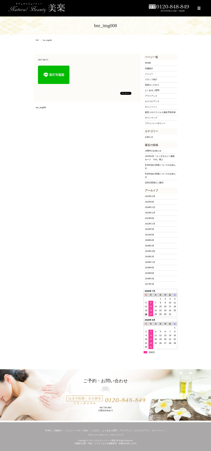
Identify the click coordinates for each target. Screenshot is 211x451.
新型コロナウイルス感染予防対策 (160, 112)
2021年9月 (149, 235)
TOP (37, 40)
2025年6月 (149, 202)
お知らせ (149, 137)
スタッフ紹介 (151, 79)
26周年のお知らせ (153, 151)
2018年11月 (150, 262)
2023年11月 (150, 213)
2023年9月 (149, 218)
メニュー (149, 74)
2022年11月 (150, 224)
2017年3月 (149, 284)
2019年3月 (149, 257)
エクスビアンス (152, 101)
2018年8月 (149, 273)
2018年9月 (149, 268)
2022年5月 (149, 229)
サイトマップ (151, 118)
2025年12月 (150, 196)
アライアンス (151, 96)
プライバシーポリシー (155, 123)
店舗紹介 (149, 68)
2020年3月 (149, 246)
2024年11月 (150, 207)
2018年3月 (149, 279)
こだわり (95, 430)
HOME (148, 63)
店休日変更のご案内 (154, 183)
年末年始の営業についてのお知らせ (160, 166)
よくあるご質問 (152, 90)
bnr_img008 (41, 107)
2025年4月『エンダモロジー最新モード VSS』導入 (160, 158)
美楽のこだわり (152, 85)
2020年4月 (149, 240)
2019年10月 (150, 251)
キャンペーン (151, 107)
